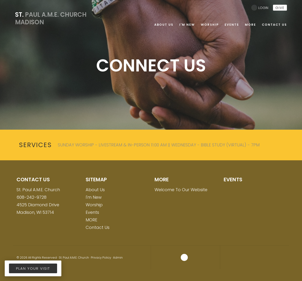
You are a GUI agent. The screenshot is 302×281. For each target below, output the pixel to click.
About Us (95, 190)
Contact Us (97, 227)
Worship (94, 205)
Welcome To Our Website (181, 190)
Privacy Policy (101, 258)
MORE (91, 220)
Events (92, 212)
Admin (118, 258)
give (280, 7)
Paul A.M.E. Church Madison (47, 18)
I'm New (94, 197)
